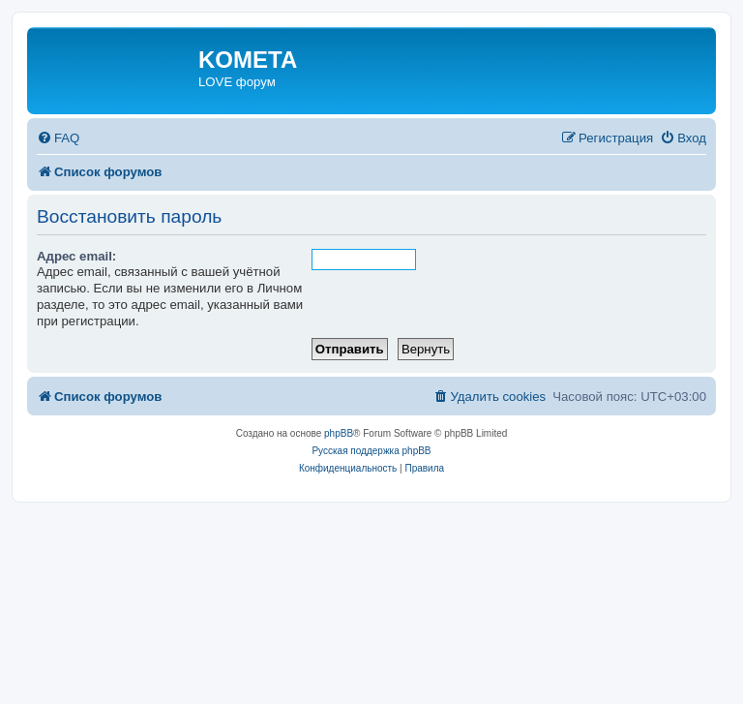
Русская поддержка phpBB (371, 450)
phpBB (338, 433)
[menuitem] (58, 138)
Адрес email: (76, 256)
